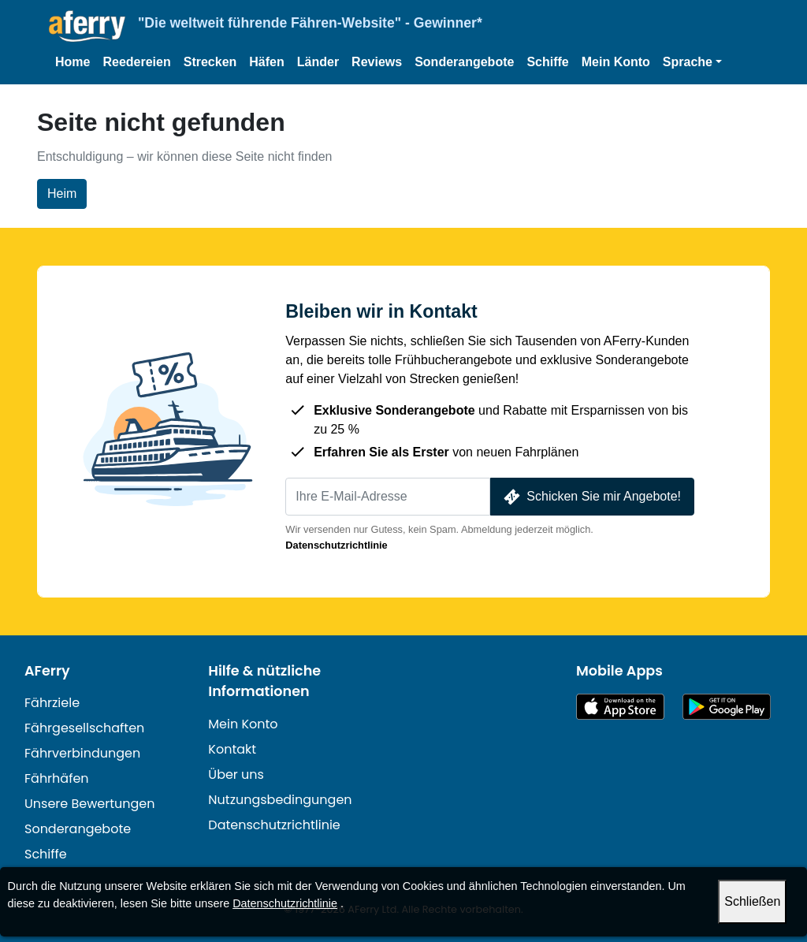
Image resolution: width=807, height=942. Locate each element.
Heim (61, 193)
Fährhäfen (56, 778)
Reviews (376, 62)
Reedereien (136, 62)
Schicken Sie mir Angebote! (590, 497)
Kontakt (232, 749)
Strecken (210, 62)
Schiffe (547, 62)
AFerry (47, 670)
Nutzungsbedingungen (279, 800)
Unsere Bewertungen (89, 804)
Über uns (236, 774)
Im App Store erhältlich (620, 707)
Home (72, 62)
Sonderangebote (464, 62)
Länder (318, 62)
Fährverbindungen (82, 753)
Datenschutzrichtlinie (336, 545)
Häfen (266, 62)
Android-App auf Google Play (726, 707)
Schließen (752, 901)
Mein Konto (616, 62)
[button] (692, 62)
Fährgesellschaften (84, 728)
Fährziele (52, 703)
